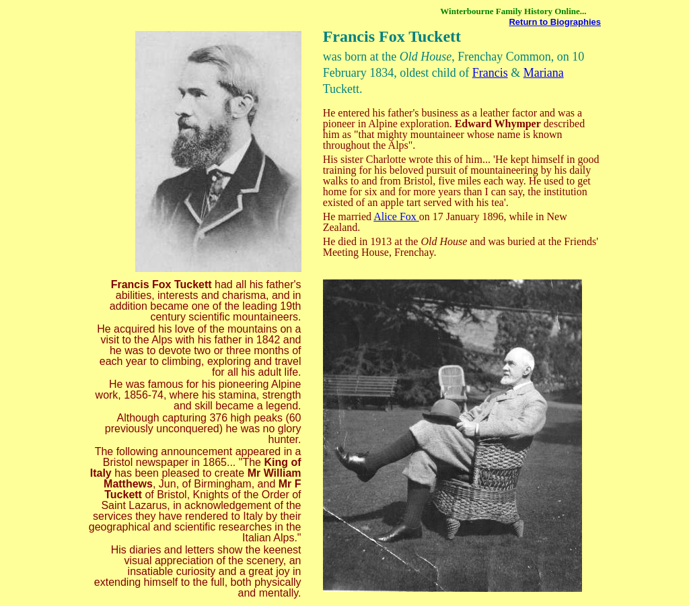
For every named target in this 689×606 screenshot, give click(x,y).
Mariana (543, 72)
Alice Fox (396, 216)
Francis (490, 72)
